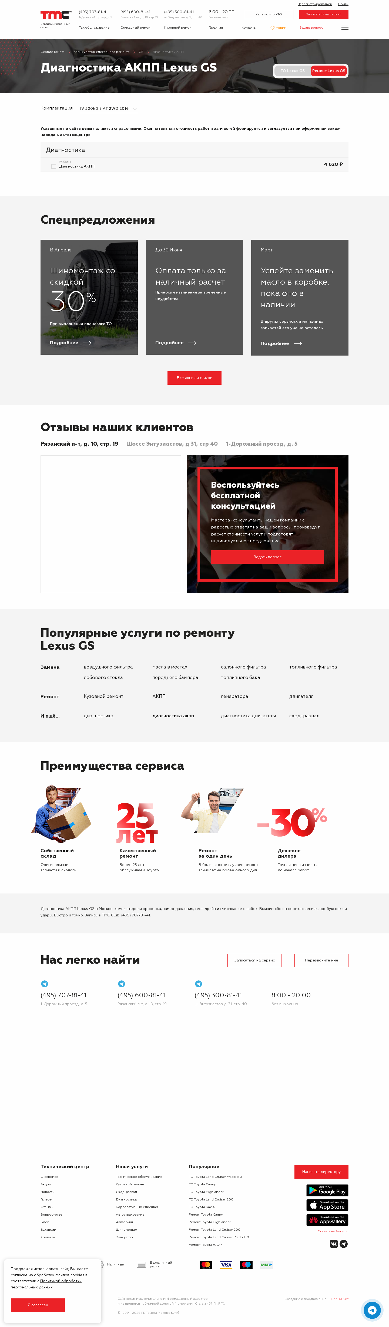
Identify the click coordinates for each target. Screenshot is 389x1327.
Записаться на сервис (323, 14)
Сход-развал (304, 716)
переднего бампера (175, 678)
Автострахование (130, 1214)
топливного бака (240, 678)
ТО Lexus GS (292, 71)
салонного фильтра (243, 667)
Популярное (204, 1166)
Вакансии (48, 1230)
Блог (45, 1222)
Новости (48, 1192)
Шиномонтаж (126, 1230)
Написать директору (321, 1172)
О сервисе (49, 1177)
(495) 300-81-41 (179, 12)
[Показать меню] (345, 28)
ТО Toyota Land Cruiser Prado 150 (215, 1177)
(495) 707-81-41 (93, 12)
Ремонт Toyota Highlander (209, 1222)
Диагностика (98, 716)
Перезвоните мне (321, 960)
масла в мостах (169, 667)
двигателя (301, 696)
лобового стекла (103, 678)
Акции (280, 28)
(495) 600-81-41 (135, 12)
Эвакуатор (124, 1237)
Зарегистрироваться (315, 4)
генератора (234, 696)
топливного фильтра (313, 667)
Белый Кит (339, 1299)
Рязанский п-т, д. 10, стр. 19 (139, 17)
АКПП (159, 696)
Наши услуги (132, 1166)
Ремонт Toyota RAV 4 (206, 1245)
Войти (343, 4)
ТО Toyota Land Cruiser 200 (211, 1199)
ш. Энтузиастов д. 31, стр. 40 (183, 17)
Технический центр (65, 1166)
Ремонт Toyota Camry (206, 1214)
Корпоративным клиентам (137, 1207)
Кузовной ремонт (178, 27)
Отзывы (47, 1207)
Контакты (249, 27)
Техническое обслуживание (139, 1177)
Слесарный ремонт (136, 27)
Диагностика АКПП (173, 716)
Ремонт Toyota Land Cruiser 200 (214, 1230)
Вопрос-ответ (52, 1214)
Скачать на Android (333, 1231)
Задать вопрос (311, 27)
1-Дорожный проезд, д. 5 (95, 17)
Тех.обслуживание (94, 27)
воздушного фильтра (108, 667)
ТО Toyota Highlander (206, 1192)
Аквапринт (124, 1222)
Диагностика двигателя (248, 716)
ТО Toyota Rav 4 (202, 1207)
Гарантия (216, 27)
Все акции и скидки (194, 378)
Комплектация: (57, 108)
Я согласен (38, 1305)
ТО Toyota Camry (202, 1184)
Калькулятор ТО (269, 14)
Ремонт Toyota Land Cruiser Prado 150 (219, 1237)
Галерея (47, 1199)
